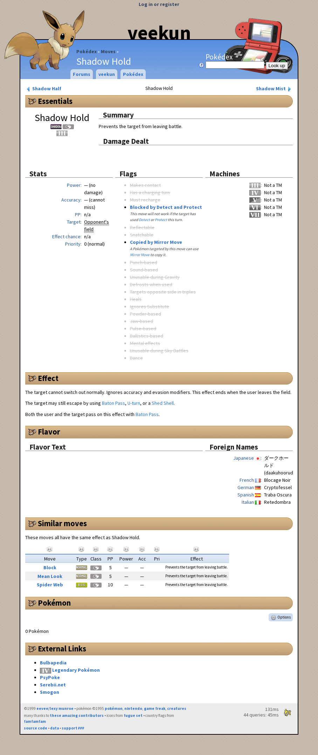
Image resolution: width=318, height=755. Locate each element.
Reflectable (142, 227)
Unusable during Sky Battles (159, 350)
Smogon (49, 692)
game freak (154, 708)
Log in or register (159, 4)
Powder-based (145, 314)
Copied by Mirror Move (156, 242)
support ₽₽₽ (73, 728)
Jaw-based (141, 321)
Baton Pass (113, 403)
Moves (108, 51)
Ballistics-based (146, 336)
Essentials (55, 101)
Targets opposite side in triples (163, 292)
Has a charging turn (150, 192)
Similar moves (62, 523)
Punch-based (143, 262)
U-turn (133, 403)
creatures (176, 708)
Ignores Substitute (149, 306)
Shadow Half (43, 88)
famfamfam (35, 721)
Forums (81, 74)
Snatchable (141, 235)
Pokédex (86, 51)
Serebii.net (53, 685)
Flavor (49, 432)
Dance (136, 358)
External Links (62, 649)
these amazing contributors (77, 715)
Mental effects (145, 343)
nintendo (133, 708)
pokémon (114, 708)
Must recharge (145, 200)
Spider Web (50, 584)
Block (49, 567)
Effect (48, 378)
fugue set (133, 715)
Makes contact (145, 185)
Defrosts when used (151, 284)
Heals (135, 299)
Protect (161, 219)
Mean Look (49, 576)
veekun (159, 32)
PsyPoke (50, 677)
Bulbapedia (53, 662)
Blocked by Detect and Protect (166, 207)
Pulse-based (143, 328)
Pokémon (54, 603)
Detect (144, 219)
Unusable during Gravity (155, 277)
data (54, 728)
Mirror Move (140, 254)
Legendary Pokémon (76, 670)
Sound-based (144, 270)
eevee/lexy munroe (55, 708)
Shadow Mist (274, 88)
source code (35, 728)
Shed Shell (163, 403)
